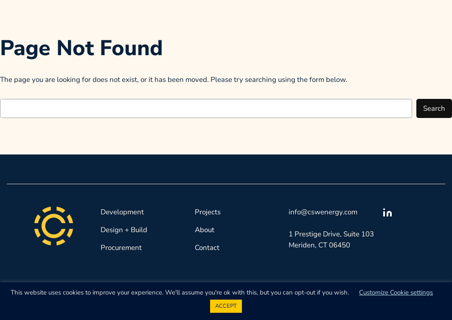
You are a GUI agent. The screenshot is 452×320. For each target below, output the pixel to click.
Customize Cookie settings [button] (396, 292)
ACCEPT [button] (226, 306)
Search (434, 108)
